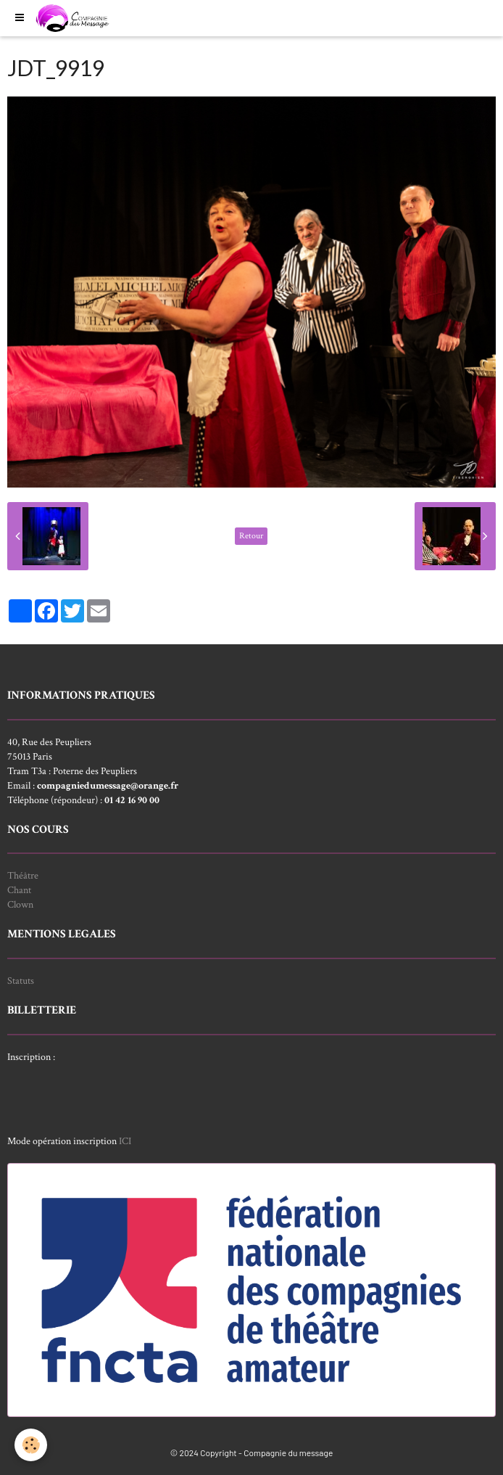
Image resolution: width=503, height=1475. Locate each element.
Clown (20, 904)
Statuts (20, 980)
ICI (125, 1141)
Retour (251, 535)
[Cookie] (30, 1445)
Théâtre (22, 875)
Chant (19, 890)
